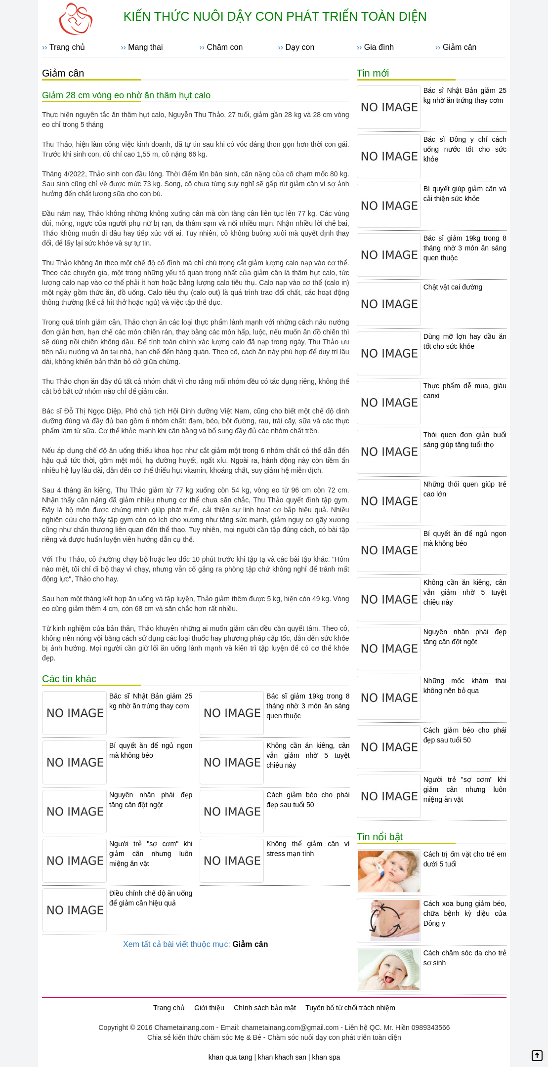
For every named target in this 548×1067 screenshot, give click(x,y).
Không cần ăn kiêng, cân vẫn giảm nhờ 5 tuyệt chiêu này (307, 755)
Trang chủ (67, 47)
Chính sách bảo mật (265, 1008)
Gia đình (379, 47)
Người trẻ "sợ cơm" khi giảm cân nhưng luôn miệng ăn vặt (150, 853)
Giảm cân (460, 47)
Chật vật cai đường (453, 287)
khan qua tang (231, 1057)
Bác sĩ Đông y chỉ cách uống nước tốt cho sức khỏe (464, 149)
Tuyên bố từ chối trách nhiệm (350, 1008)
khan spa (326, 1057)
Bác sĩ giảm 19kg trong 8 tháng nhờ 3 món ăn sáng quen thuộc (307, 706)
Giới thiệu (209, 1008)
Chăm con (225, 47)
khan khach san (282, 1057)
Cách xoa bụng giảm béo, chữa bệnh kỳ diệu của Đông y (464, 913)
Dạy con (300, 47)
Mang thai (145, 47)
